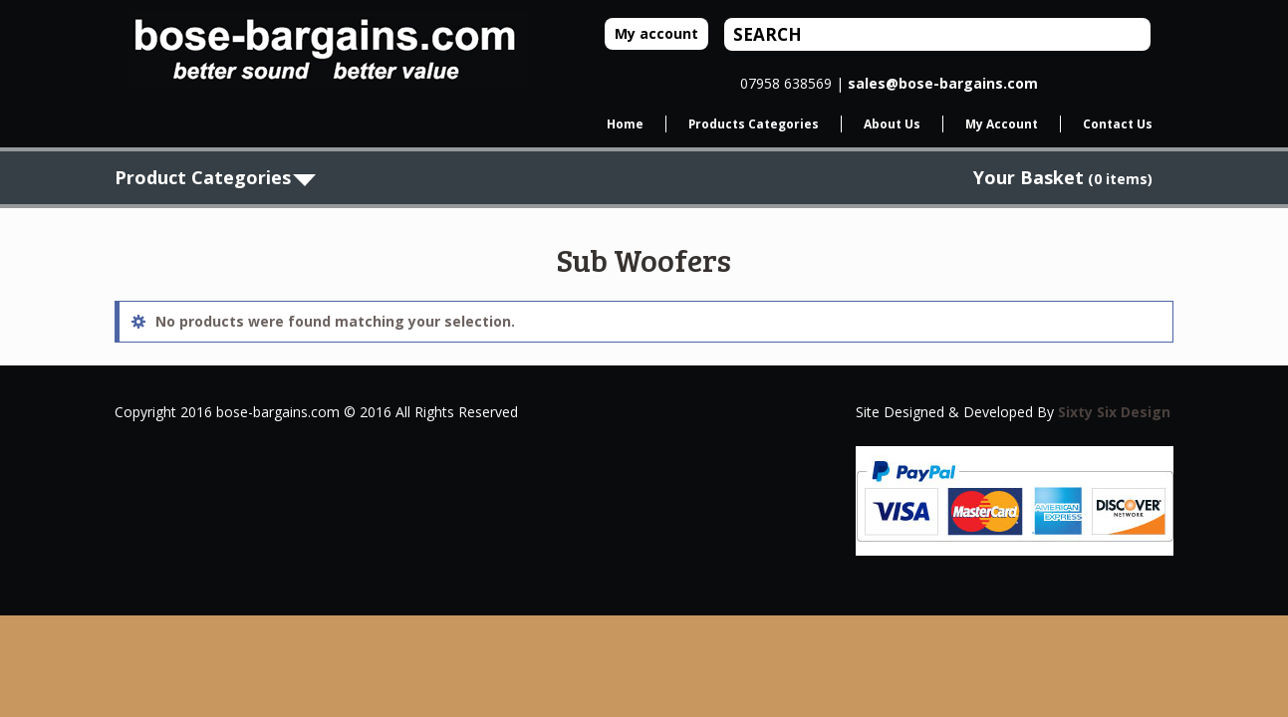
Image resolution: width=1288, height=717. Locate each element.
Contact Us (1118, 124)
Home (625, 124)
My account (656, 33)
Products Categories (753, 124)
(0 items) (1063, 178)
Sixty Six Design (1114, 411)
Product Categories (203, 177)
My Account (1001, 124)
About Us (892, 124)
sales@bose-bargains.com (943, 83)
